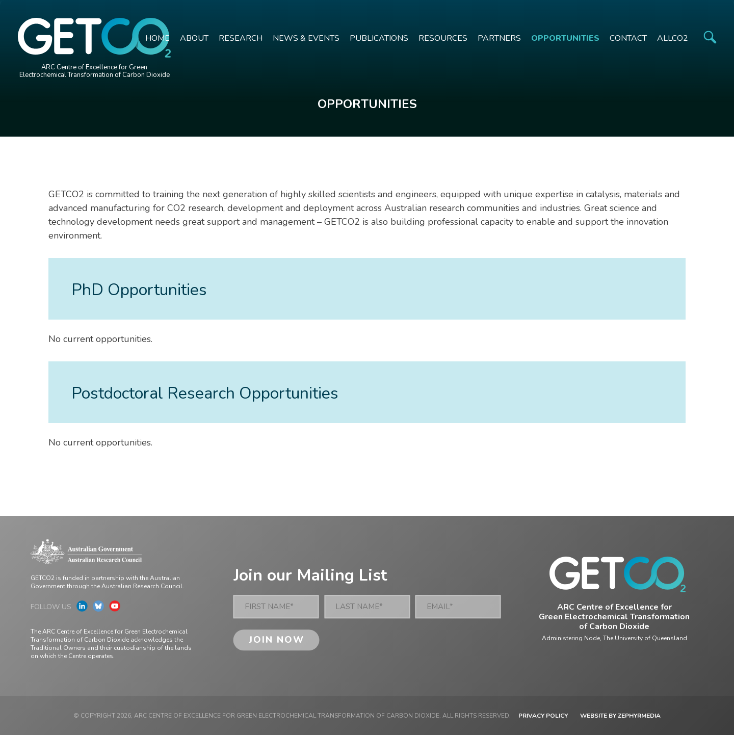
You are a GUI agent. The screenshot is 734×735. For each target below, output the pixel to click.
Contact (628, 38)
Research (241, 38)
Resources (442, 38)
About (194, 38)
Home (157, 38)
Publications (379, 38)
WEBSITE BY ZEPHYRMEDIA (620, 716)
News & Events (306, 38)
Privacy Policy (543, 716)
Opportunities (565, 38)
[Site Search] (709, 37)
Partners (499, 38)
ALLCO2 (672, 38)
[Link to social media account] (82, 608)
